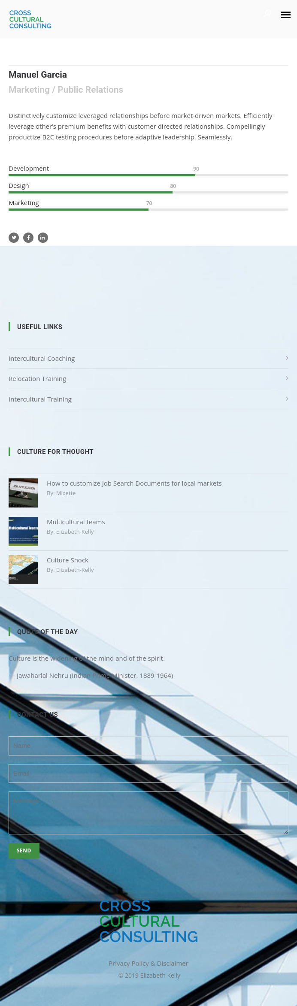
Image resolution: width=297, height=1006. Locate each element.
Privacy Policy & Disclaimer (148, 963)
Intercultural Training (40, 399)
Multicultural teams (76, 521)
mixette (66, 493)
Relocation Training (37, 378)
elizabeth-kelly (75, 531)
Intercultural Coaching (42, 358)
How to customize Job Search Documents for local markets (134, 483)
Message (148, 813)
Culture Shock (67, 560)
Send (24, 850)
